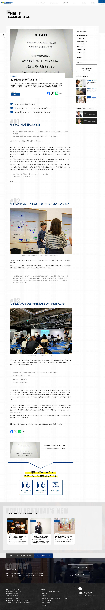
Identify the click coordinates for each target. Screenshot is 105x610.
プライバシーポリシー (46, 600)
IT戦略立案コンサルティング (13, 593)
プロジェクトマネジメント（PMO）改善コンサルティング (18, 600)
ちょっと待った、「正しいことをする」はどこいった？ (35, 108)
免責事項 (44, 604)
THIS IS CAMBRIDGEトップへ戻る (86, 69)
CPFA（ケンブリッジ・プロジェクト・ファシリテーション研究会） (55, 598)
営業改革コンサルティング (12, 598)
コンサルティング (54, 3)
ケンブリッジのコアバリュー (41, 491)
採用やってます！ (56, 490)
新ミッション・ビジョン (26, 491)
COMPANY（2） (81, 49)
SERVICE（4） (81, 38)
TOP (11, 555)
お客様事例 (65, 3)
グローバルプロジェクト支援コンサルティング (16, 597)
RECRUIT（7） (81, 52)
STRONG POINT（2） (83, 35)
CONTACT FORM (80, 567)
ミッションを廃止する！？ (43, 555)
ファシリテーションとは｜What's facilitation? (51, 591)
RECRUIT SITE (80, 574)
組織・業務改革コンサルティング (14, 591)
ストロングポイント (40, 3)
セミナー (75, 3)
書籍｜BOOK (44, 593)
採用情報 (83, 3)
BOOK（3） (80, 47)
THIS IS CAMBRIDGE (25, 555)
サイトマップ (44, 605)
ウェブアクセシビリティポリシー (48, 602)
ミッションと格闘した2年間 (25, 104)
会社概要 (93, 3)
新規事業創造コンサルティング (13, 595)
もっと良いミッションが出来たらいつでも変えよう (33, 112)
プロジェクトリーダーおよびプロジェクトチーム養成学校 (18, 602)
